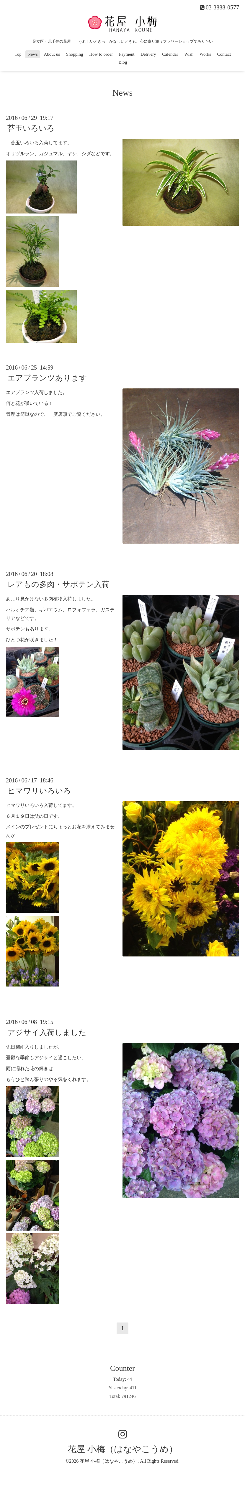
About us (52, 54)
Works (205, 54)
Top (18, 54)
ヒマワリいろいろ (39, 791)
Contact (224, 54)
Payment (127, 54)
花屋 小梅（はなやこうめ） (122, 1449)
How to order (101, 54)
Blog (122, 62)
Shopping (74, 54)
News (33, 54)
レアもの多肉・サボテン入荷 (58, 584)
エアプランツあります (47, 378)
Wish (188, 54)
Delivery (148, 54)
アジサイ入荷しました (46, 1032)
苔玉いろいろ (31, 128)
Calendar (170, 54)
